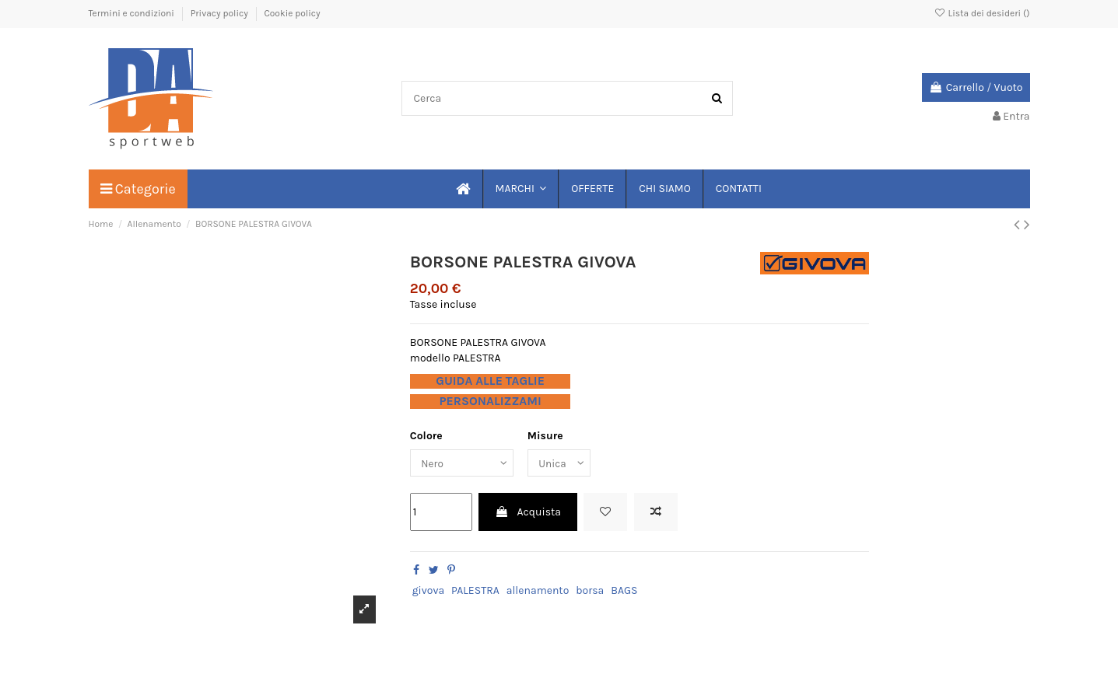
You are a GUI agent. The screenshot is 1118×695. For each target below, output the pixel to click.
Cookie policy (292, 13)
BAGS (624, 591)
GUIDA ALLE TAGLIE (490, 381)
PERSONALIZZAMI (490, 401)
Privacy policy (221, 13)
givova (428, 591)
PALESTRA (475, 591)
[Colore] (464, 463)
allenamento (538, 591)
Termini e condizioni (133, 13)
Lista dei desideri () (981, 13)
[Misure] (564, 463)
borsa (590, 591)
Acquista (528, 513)
